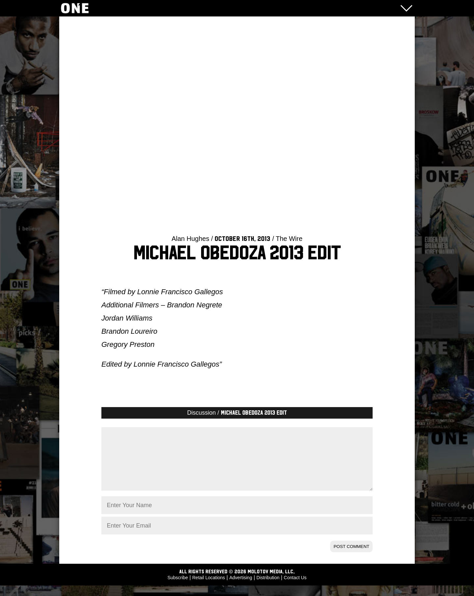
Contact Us (295, 588)
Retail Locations (208, 588)
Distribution (267, 588)
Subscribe (178, 588)
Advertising (240, 588)
